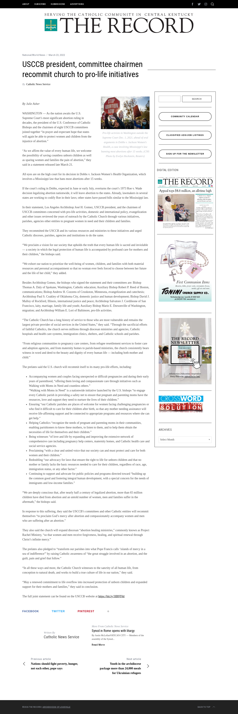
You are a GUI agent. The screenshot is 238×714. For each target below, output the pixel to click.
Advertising (77, 4)
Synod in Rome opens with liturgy (113, 631)
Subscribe (40, 4)
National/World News (33, 55)
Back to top (207, 707)
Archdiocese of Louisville (56, 707)
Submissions (58, 4)
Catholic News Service (38, 84)
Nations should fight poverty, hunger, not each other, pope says (54, 663)
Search (197, 99)
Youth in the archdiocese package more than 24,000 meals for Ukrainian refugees (118, 666)
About (25, 4)
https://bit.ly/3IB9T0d (111, 596)
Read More (98, 645)
